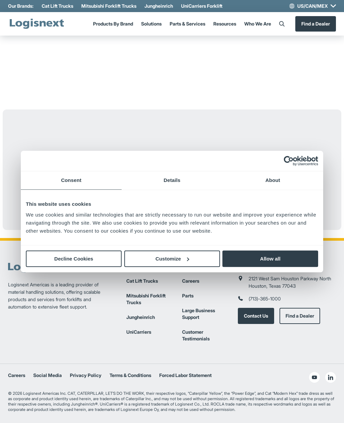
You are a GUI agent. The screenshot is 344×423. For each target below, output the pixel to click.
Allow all (270, 259)
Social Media (47, 375)
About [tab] (272, 180)
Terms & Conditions (130, 375)
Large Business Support (198, 314)
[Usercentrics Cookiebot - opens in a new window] (288, 161)
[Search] (282, 24)
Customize (172, 259)
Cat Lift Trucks (57, 6)
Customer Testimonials (196, 335)
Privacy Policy (85, 375)
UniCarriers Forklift (201, 6)
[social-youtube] (314, 377)
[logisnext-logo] (36, 23)
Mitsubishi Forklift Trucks (108, 6)
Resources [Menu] (224, 24)
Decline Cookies (73, 259)
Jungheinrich (158, 6)
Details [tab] (172, 180)
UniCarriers (138, 332)
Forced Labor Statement (185, 375)
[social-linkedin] (330, 377)
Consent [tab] (71, 180)
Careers (190, 281)
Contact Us (256, 316)
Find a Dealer (315, 24)
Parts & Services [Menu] (187, 24)
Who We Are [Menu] (257, 24)
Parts (188, 295)
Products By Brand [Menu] (113, 24)
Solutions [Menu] (151, 24)
